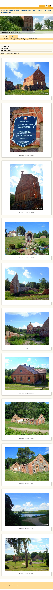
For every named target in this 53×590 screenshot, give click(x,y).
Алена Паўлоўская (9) (6, 50)
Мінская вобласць (14, 10)
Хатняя (5, 10)
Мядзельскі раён (26, 10)
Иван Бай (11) (4, 48)
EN (43, 5)
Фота (13, 36)
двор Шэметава (37, 10)
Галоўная (4, 36)
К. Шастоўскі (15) (5, 46)
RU (50, 5)
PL (40, 5)
